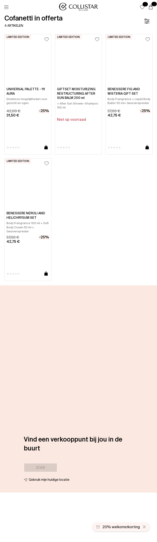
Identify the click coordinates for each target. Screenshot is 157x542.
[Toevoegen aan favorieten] (46, 39)
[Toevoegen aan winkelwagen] (46, 147)
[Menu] (6, 7)
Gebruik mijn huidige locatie (49, 479)
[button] (142, 7)
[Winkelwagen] (150, 7)
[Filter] (146, 21)
